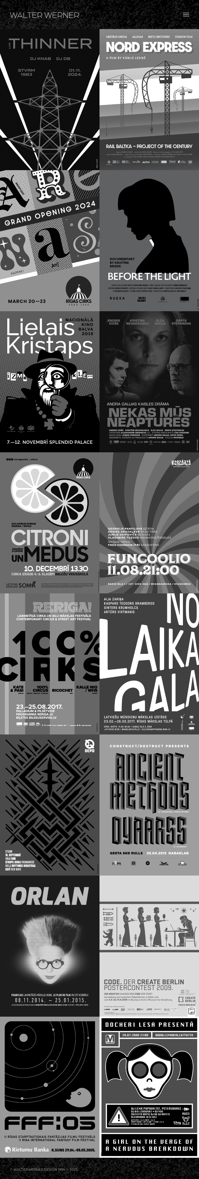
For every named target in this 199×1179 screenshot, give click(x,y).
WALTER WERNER (44, 14)
